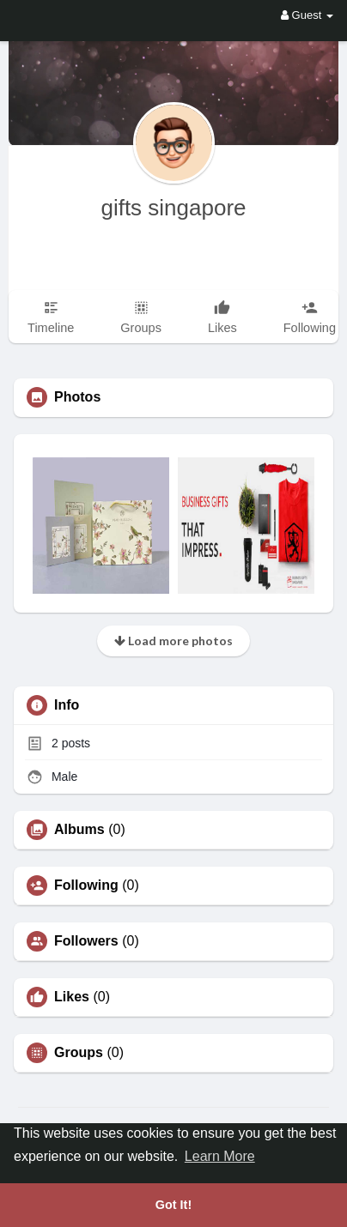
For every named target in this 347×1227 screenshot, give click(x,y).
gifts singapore (173, 208)
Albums (79, 830)
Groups (78, 1053)
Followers (86, 941)
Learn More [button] (220, 1156)
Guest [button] (307, 15)
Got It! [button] (173, 1205)
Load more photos (173, 640)
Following (86, 885)
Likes (71, 997)
